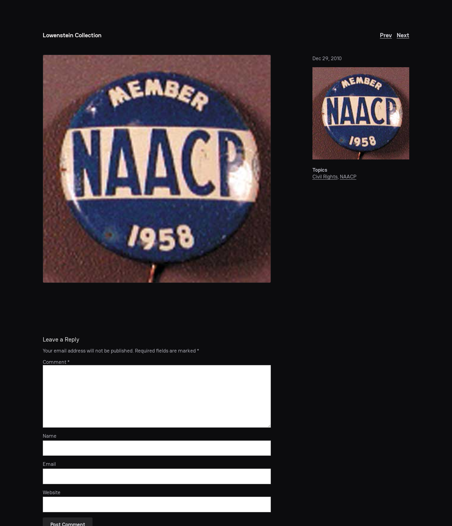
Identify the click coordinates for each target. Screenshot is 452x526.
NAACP (348, 176)
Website (51, 492)
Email (49, 464)
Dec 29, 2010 (327, 58)
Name (49, 436)
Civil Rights (324, 176)
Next (403, 35)
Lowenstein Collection (72, 35)
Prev (386, 35)
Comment (56, 362)
